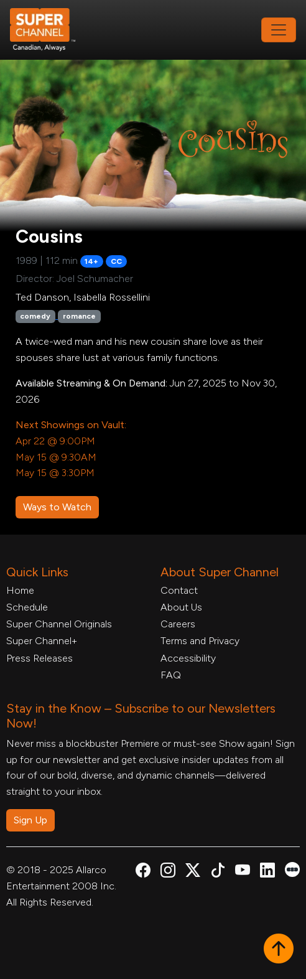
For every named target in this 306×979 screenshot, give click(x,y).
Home (20, 590)
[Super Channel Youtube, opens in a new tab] (242, 872)
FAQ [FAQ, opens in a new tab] (170, 675)
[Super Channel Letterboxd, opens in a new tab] (292, 868)
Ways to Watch (57, 507)
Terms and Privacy (199, 641)
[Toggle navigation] (278, 29)
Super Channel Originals (59, 624)
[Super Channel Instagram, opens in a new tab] (167, 872)
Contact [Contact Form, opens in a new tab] (179, 590)
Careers (177, 624)
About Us (181, 607)
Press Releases (39, 658)
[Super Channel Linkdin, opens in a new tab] (267, 872)
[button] (279, 950)
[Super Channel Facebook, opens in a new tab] (143, 872)
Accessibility (188, 658)
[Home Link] (51, 30)
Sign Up (30, 820)
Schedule (27, 607)
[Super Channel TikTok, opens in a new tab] (217, 872)
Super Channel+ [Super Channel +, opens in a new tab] (41, 641)
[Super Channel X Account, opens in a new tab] (192, 872)
